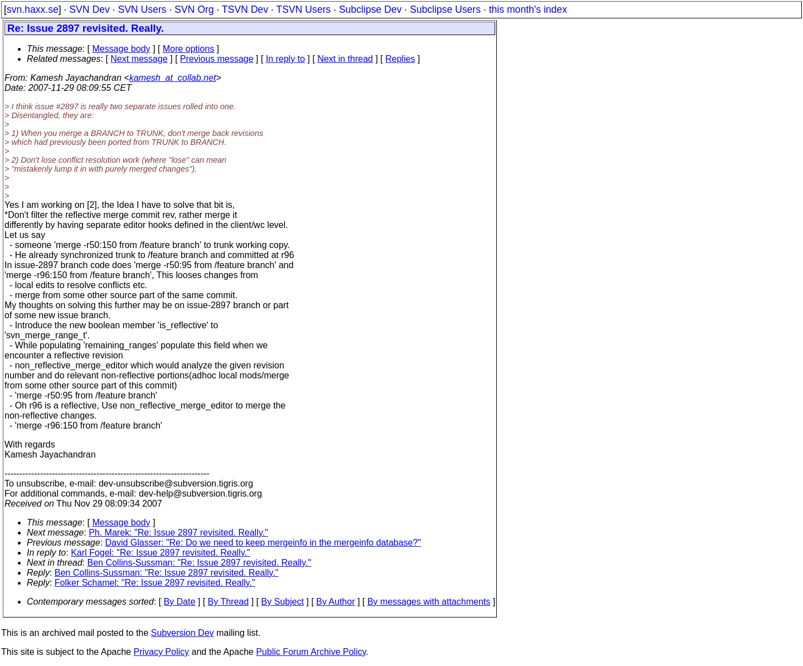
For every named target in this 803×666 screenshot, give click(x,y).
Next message (138, 59)
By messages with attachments (429, 601)
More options (189, 49)
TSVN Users (303, 9)
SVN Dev (89, 9)
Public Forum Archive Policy (311, 652)
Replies (400, 59)
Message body (121, 49)
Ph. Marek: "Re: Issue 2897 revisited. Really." (178, 532)
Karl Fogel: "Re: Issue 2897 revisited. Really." (160, 552)
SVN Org (194, 9)
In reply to (285, 59)
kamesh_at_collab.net (172, 77)
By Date (179, 601)
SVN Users (142, 9)
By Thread (228, 601)
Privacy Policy (161, 652)
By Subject (282, 601)
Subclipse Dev (370, 9)
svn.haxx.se (33, 9)
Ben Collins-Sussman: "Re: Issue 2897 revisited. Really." (199, 562)
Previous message (217, 59)
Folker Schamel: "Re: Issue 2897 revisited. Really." (155, 582)
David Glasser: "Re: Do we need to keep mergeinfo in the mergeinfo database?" (263, 542)
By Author (335, 601)
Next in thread (345, 59)
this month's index (528, 9)
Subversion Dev (182, 633)
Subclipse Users (445, 9)
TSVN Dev (245, 9)
